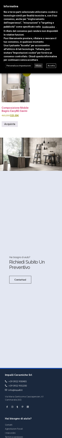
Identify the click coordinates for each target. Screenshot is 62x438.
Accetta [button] (51, 66)
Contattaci (20, 279)
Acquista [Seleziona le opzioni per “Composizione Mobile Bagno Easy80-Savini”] (9, 124)
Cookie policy (48, 27)
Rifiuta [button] (38, 66)
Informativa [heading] (11, 6)
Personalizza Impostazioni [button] (18, 66)
